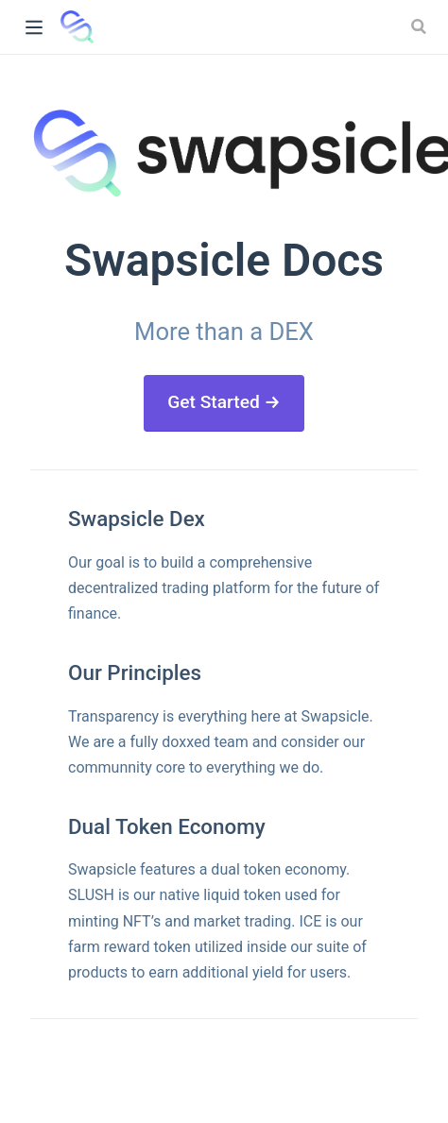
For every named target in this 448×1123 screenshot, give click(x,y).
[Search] (420, 26)
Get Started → (224, 402)
